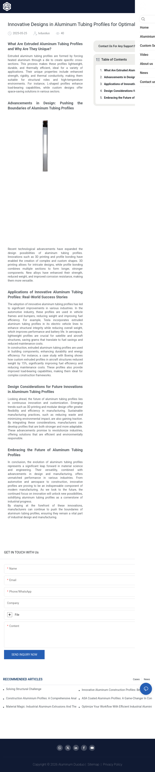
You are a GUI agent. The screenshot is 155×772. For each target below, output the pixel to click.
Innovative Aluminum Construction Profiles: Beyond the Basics (117, 689)
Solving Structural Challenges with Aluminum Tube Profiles (23, 689)
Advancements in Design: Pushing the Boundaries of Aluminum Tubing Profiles (125, 77)
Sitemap (93, 764)
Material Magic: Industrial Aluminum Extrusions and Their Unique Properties (41, 706)
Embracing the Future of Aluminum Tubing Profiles (125, 97)
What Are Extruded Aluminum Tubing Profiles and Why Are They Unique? (125, 70)
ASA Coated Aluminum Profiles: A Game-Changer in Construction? (117, 698)
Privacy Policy (112, 764)
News (147, 679)
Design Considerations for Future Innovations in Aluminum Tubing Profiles (125, 90)
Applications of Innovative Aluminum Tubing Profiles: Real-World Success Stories (125, 84)
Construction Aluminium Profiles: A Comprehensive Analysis (41, 698)
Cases (136, 679)
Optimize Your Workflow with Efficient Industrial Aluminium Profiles (117, 706)
